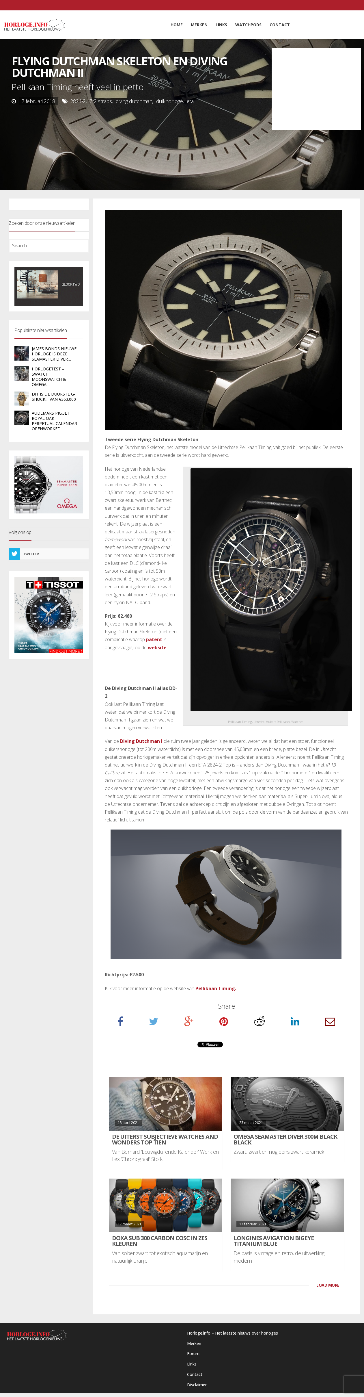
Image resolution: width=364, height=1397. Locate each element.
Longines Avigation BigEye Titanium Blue (274, 1241)
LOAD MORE (327, 1285)
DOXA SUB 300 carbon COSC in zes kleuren (159, 1241)
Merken (194, 1343)
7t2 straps (100, 101)
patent (154, 639)
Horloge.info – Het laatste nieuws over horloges (232, 1333)
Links (192, 1364)
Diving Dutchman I (141, 741)
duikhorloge (169, 101)
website (157, 647)
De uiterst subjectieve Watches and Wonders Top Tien (165, 1139)
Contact (194, 1374)
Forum (193, 1353)
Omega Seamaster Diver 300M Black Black (285, 1139)
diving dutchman (134, 101)
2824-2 (78, 101)
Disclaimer (197, 1384)
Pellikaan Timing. (215, 988)
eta (190, 101)
